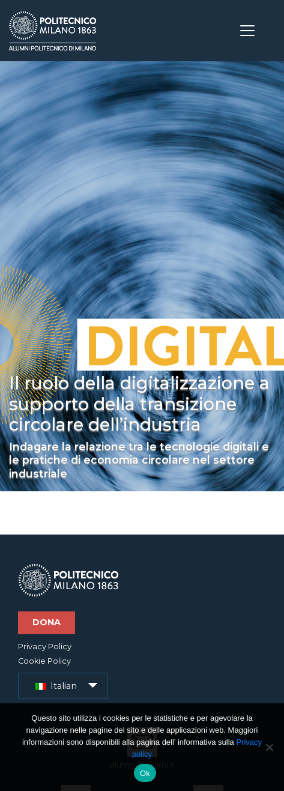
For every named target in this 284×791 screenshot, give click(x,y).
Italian (56, 685)
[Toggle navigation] (247, 31)
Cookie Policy (44, 660)
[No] (269, 747)
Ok (145, 773)
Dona (46, 622)
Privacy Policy (44, 646)
